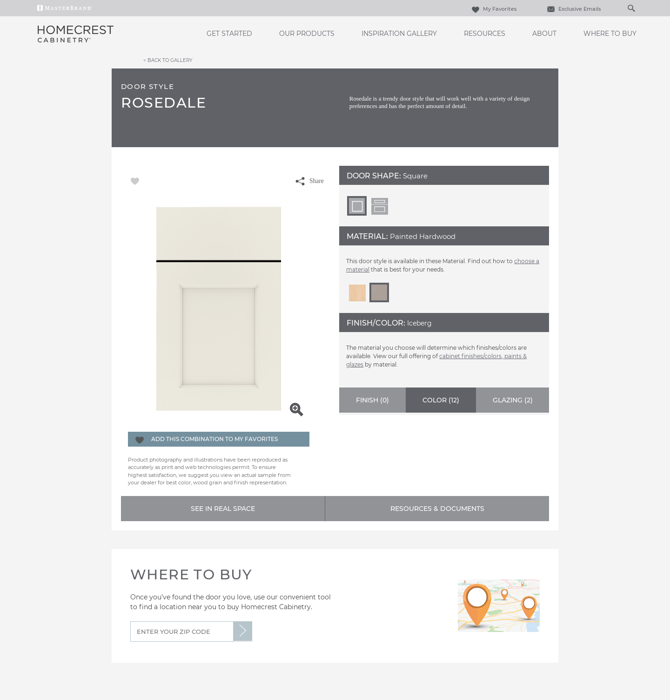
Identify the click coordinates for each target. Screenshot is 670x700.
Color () (440, 400)
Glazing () (513, 400)
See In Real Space (223, 508)
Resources (484, 33)
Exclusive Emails (573, 9)
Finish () (372, 400)
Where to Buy (609, 33)
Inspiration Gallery (399, 33)
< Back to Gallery (167, 60)
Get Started (229, 33)
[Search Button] (630, 8)
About (544, 33)
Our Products (307, 33)
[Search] (621, 8)
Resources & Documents (437, 508)
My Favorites (493, 9)
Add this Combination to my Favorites (214, 438)
